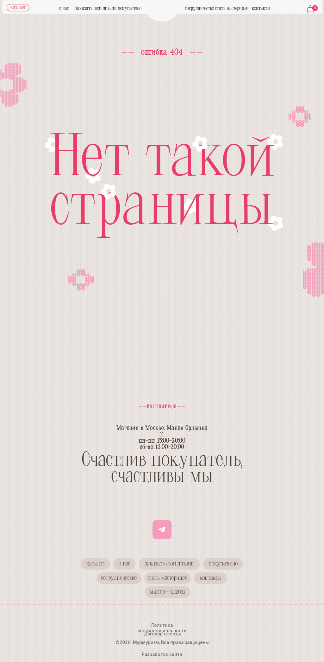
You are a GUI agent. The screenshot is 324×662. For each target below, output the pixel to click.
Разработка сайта (162, 654)
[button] (119, 578)
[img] (162, 13)
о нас (64, 8)
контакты (261, 8)
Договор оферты (162, 633)
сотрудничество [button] (199, 8)
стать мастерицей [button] (232, 8)
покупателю (129, 8)
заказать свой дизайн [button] (96, 8)
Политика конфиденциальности (162, 627)
